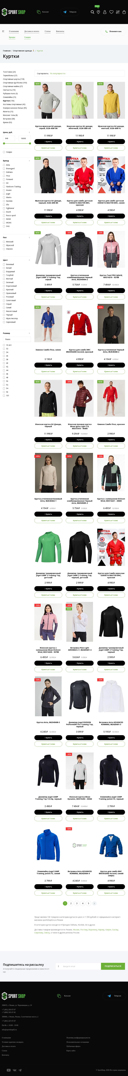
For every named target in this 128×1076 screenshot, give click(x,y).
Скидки (27, 37)
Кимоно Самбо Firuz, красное (111, 424)
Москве (76, 929)
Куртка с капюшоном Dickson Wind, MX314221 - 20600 (111, 500)
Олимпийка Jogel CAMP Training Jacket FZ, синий (48, 872)
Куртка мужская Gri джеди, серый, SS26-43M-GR (48, 127)
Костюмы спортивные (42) (14, 104)
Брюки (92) (7, 122)
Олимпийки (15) (9, 97)
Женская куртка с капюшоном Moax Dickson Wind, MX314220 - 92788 (48, 650)
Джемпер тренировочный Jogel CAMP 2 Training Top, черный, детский (79, 575)
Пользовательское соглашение (77, 1042)
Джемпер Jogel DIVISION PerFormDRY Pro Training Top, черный (79, 724)
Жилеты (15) (8, 111)
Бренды (12, 37)
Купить (48, 141)
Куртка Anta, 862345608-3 (48, 722)
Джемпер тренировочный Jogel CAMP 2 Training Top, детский (48, 575)
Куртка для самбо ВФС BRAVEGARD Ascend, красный (79, 351)
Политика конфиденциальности (78, 1038)
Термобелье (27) (10, 75)
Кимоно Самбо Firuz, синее (48, 350)
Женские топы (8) (10, 115)
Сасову (115, 929)
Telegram (69, 12)
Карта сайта (70, 1051)
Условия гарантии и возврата (12, 1042)
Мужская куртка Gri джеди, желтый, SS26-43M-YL (111, 127)
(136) (8, 101)
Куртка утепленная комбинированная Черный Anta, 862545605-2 (79, 501)
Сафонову (38, 932)
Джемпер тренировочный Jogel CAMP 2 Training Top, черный (111, 650)
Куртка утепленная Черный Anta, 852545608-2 (111, 351)
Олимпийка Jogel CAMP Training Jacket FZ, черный (111, 798)
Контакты (60, 31)
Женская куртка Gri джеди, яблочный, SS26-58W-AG (80, 127)
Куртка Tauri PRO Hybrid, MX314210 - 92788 (111, 276)
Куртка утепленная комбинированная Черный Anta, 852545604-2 (79, 277)
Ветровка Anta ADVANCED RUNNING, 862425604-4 (80, 872)
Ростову (84, 929)
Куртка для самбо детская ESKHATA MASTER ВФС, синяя (111, 202)
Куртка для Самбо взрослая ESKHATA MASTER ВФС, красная (111, 575)
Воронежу (92, 929)
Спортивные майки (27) (13, 86)
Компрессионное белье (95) (15, 108)
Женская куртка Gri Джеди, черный (48, 425)
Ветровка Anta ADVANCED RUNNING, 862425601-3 (111, 723)
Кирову (101, 929)
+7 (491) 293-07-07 (9, 1010)
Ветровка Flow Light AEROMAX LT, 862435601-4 (79, 649)
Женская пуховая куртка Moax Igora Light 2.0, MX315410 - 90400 (80, 426)
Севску (47, 932)
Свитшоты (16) (9, 90)
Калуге (108, 929)
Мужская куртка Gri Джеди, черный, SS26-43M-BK (48, 202)
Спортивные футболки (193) (15, 82)
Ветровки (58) (9, 119)
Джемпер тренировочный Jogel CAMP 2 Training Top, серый (48, 277)
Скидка (7, 152)
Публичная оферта (73, 1046)
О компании (14, 31)
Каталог (43, 12)
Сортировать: (43, 73)
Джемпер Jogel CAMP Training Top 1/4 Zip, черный (48, 798)
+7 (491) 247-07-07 (9, 1021)
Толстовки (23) (9, 72)
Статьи (47, 31)
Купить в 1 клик (48, 148)
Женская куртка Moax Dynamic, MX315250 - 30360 (80, 798)
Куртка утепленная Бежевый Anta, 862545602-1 (48, 500)
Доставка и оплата (31, 31)
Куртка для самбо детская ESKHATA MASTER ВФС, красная (79, 203)
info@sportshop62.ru (9, 1030)
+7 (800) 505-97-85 (9, 1012)
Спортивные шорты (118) (13, 79)
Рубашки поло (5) (10, 93)
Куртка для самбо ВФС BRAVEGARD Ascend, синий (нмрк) (111, 873)
